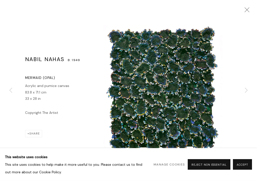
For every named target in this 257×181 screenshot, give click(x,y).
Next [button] (246, 90)
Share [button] (34, 133)
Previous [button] (11, 90)
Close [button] (245, 11)
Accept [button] (242, 165)
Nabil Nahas (45, 59)
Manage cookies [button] (169, 165)
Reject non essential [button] (209, 165)
